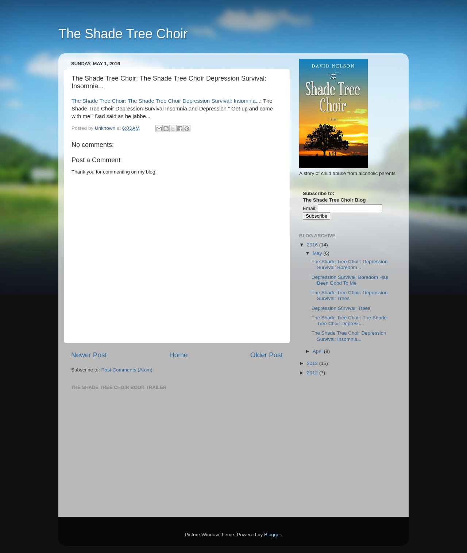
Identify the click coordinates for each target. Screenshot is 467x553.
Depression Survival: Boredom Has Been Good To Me (350, 280)
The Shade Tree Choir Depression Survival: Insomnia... (349, 336)
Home (178, 355)
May (318, 253)
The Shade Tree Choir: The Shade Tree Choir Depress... (349, 320)
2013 (313, 363)
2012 (313, 372)
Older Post (266, 355)
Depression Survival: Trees (341, 308)
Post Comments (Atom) (127, 370)
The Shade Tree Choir (123, 33)
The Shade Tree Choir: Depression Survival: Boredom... (350, 264)
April (318, 351)
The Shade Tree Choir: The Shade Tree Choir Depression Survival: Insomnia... (166, 101)
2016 (313, 245)
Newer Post (89, 355)
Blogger (272, 534)
